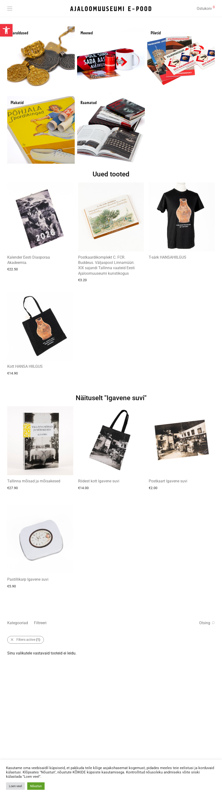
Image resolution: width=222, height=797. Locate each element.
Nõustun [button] (36, 786)
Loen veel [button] (15, 786)
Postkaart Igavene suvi (168, 481)
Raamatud (89, 102)
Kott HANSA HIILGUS (25, 366)
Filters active (28, 639)
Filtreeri (40, 623)
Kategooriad (17, 623)
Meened (87, 33)
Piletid (156, 33)
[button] (6, 30)
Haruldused (19, 33)
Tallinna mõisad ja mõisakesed (33, 481)
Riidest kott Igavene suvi (98, 481)
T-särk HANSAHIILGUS (167, 257)
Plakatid (17, 102)
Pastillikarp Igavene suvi (27, 579)
